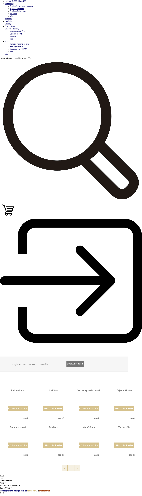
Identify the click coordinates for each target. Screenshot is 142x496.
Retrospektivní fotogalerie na (18, 491)
